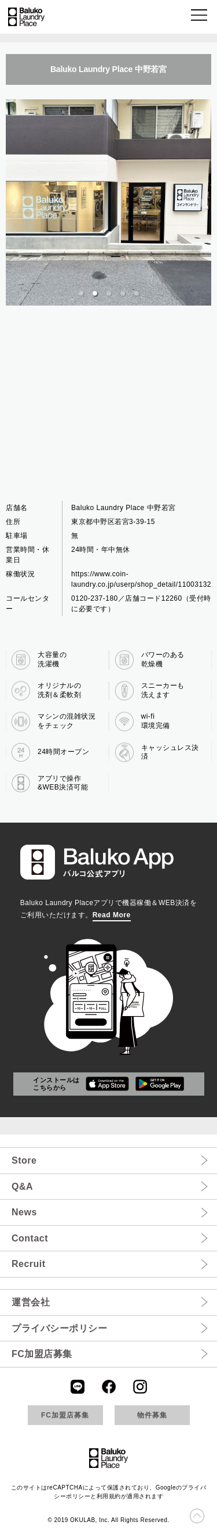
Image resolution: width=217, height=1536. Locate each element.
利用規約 (109, 1496)
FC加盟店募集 (42, 1354)
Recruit (29, 1264)
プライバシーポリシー (59, 1328)
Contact (30, 1238)
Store (24, 1160)
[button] (200, 17)
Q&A (22, 1187)
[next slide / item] (203, 202)
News (24, 1212)
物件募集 (152, 1415)
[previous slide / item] (14, 202)
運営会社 (31, 1302)
